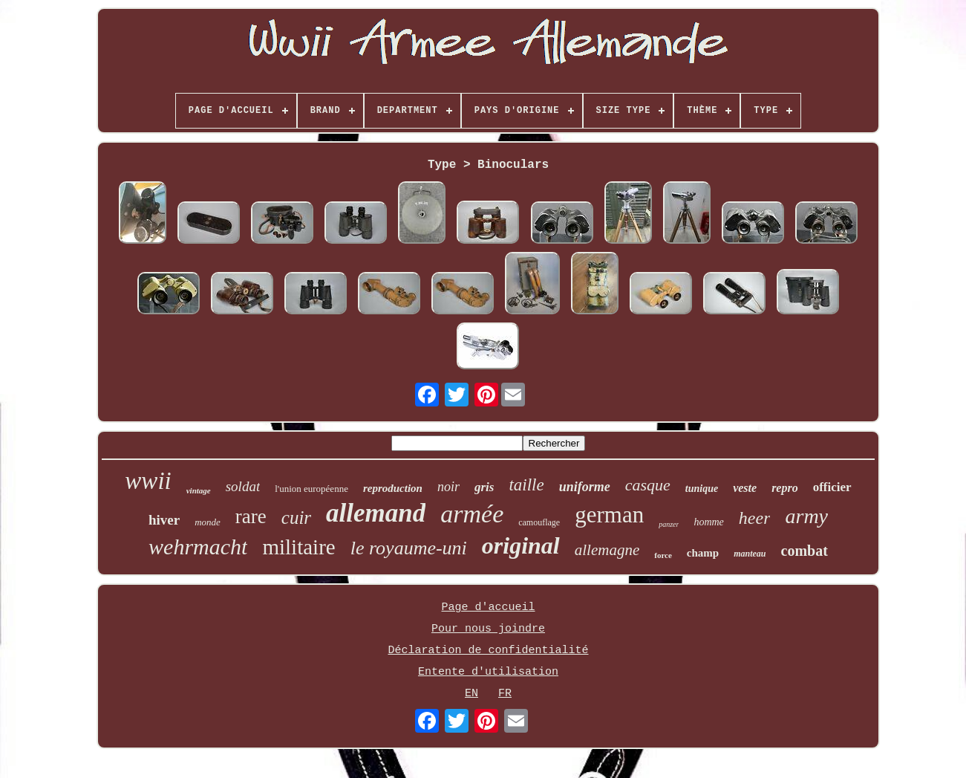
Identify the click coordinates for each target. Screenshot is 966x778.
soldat (243, 486)
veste (745, 488)
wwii (148, 480)
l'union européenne (311, 488)
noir (448, 486)
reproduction (392, 488)
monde (208, 522)
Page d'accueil (488, 607)
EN (471, 693)
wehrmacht (198, 546)
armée (471, 514)
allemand (375, 513)
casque (647, 485)
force (663, 555)
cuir (296, 518)
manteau (750, 553)
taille (526, 485)
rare (251, 516)
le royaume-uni (408, 548)
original (521, 545)
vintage (198, 490)
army (806, 516)
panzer (669, 524)
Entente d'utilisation (488, 672)
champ (703, 553)
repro (784, 488)
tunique (701, 488)
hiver (164, 520)
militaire (298, 547)
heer (755, 518)
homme (708, 522)
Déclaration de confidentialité (488, 650)
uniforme (584, 486)
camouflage (539, 522)
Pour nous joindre (488, 629)
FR (505, 693)
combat (804, 550)
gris (484, 487)
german (609, 515)
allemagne (607, 550)
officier (832, 487)
